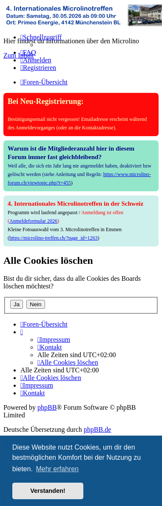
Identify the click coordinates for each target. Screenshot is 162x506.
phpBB (47, 407)
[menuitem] (28, 52)
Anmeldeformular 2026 (33, 221)
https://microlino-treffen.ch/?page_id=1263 (53, 238)
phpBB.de (97, 429)
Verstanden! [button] (47, 490)
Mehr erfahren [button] (57, 468)
